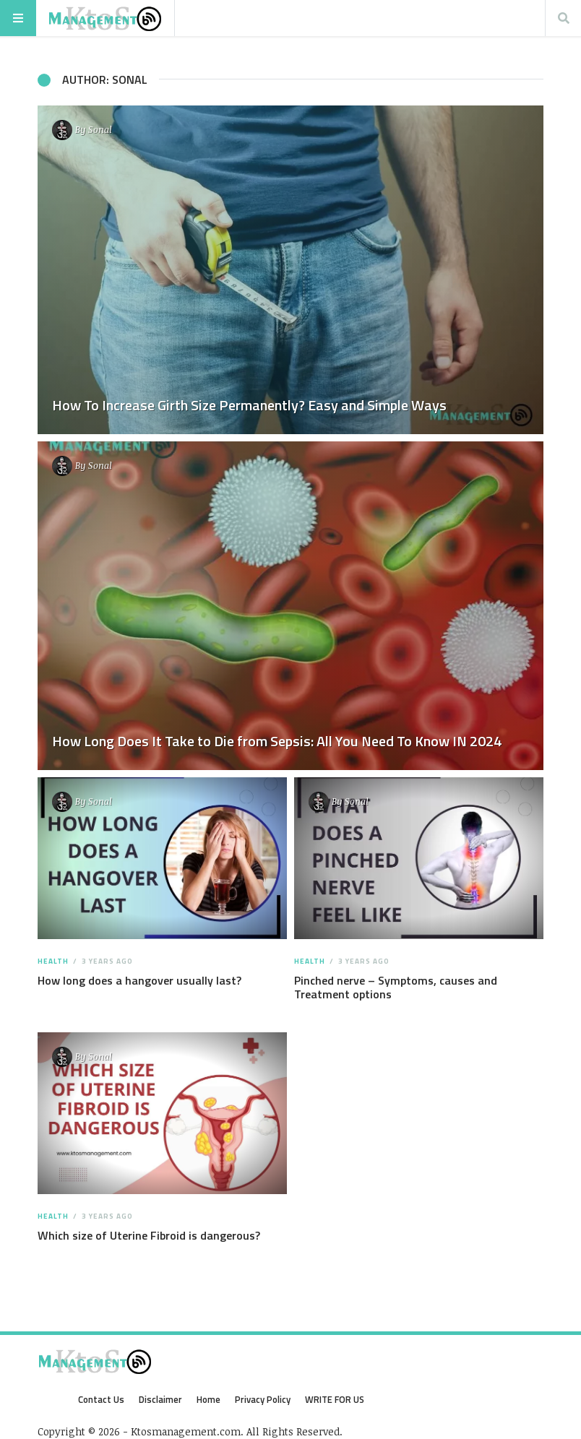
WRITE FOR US (334, 1399)
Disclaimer (160, 1399)
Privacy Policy (262, 1399)
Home (208, 1399)
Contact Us (101, 1399)
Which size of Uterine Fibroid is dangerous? (149, 1235)
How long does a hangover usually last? (139, 980)
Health (53, 961)
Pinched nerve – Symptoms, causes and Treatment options (395, 987)
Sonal (100, 129)
